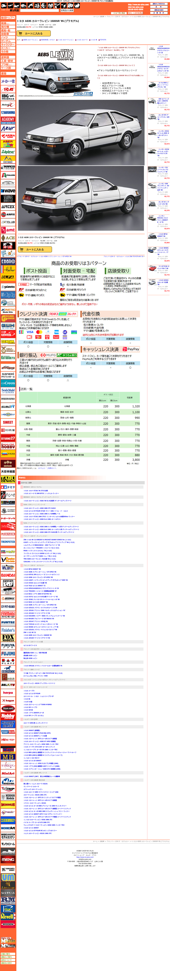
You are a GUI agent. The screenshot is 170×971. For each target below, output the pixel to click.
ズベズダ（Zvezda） (8, 453)
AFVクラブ (8, 222)
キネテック (8, 310)
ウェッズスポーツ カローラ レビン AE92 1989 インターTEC (44, 825)
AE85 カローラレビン (30, 40)
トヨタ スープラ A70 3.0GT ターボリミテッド (39, 747)
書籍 (77, 5)
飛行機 (10, 5)
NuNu (25, 504)
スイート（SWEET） (8, 422)
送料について (8, 960)
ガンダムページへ (8, 41)
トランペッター (8, 542)
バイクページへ (8, 37)
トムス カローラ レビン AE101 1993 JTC (38, 833)
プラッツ (8, 661)
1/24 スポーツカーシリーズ (38, 687)
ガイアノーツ (8, 287)
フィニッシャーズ (8, 630)
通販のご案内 (8, 957)
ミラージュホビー (8, 789)
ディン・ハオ (8, 495)
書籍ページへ (8, 73)
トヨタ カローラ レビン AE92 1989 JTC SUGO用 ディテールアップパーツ (49, 532)
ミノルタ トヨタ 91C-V (31, 758)
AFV (8, 23)
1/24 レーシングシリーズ (36, 504)
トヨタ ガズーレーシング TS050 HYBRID (38, 704)
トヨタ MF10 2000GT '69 (32, 569)
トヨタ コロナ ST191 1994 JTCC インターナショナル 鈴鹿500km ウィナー (49, 516)
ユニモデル (8, 869)
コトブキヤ (8, 357)
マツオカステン (8, 765)
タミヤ (26, 687)
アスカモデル (8, 136)
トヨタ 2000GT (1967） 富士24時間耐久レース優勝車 (42, 776)
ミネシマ (8, 781)
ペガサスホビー (8, 677)
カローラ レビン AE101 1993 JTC (35, 795)
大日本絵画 (8, 471)
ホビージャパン (8, 716)
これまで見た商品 (119, 13)
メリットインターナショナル (8, 812)
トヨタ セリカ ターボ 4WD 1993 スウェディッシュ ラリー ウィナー (47, 811)
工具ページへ (8, 60)
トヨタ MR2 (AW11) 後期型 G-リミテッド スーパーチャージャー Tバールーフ (50, 752)
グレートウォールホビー (8, 326)
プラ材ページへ (8, 64)
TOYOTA (103, 40)
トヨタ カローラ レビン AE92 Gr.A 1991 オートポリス (42, 519)
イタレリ (8, 175)
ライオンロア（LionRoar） (8, 885)
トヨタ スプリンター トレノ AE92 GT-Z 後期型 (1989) (42, 769)
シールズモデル (8, 391)
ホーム (95, 841)
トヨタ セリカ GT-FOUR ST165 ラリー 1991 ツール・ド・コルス (46, 511)
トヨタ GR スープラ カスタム (34, 715)
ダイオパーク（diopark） (8, 463)
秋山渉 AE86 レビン (30, 658)
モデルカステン (8, 836)
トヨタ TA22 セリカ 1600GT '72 (34, 586)
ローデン (8, 924)
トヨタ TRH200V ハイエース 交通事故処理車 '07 (40, 591)
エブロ (8, 261)
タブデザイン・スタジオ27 (8, 479)
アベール (8, 144)
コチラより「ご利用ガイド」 (47, 468)
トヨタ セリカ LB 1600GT (32, 761)
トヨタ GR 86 (28, 710)
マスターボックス (8, 757)
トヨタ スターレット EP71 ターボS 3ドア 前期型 (40, 800)
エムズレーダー (8, 940)
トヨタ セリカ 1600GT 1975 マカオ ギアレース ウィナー (43, 814)
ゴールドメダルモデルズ (8, 349)
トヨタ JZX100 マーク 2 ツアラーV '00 (37, 613)
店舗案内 (159, 13)
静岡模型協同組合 (8, 399)
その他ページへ (8, 51)
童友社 (8, 503)
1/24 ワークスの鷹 (36, 642)
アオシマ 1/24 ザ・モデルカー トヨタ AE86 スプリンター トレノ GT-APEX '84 (44, 256)
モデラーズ (8, 820)
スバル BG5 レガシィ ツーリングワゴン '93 (162, 85)
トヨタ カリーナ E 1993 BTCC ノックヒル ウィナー (41, 493)
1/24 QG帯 (34, 719)
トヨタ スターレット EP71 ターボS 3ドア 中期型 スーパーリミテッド (47, 817)
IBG (8, 97)
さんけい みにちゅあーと (8, 375)
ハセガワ (27, 719)
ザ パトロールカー (36, 662)
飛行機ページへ (8, 26)
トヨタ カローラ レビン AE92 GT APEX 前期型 (40, 741)
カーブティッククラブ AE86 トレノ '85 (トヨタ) (40, 556)
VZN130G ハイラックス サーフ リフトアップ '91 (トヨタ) (43, 562)
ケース (70, 5)
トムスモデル (8, 526)
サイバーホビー (8, 367)
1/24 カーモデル (36, 487)
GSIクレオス (8, 383)
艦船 (17, 5)
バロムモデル (8, 567)
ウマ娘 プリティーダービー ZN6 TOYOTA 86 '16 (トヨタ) (43, 673)
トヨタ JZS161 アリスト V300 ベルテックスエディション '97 (44, 610)
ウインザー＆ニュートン (8, 183)
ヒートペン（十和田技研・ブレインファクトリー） (8, 591)
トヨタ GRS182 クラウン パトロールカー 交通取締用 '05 (43, 666)
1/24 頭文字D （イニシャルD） (41, 649)
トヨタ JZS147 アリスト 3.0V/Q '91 (36, 621)
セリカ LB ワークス (30, 645)
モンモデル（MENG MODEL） (8, 859)
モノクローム (8, 844)
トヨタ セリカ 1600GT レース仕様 (35, 736)
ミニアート (8, 773)
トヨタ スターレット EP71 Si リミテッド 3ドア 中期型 (42, 797)
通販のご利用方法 (159, 4)
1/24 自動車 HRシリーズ (38, 773)
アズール (8, 128)
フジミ (8, 653)
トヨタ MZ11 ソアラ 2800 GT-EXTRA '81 (38, 594)
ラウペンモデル (8, 901)
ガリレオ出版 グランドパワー (8, 318)
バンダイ (8, 575)
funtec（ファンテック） (8, 622)
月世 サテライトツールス (8, 334)
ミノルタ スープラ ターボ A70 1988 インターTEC (40, 750)
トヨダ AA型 (28, 702)
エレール (8, 269)
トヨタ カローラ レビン (66, 40)
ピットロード (8, 606)
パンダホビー (8, 583)
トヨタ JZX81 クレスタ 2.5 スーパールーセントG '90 (42, 599)
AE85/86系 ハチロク (48, 40)
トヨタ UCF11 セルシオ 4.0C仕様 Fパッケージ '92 (41, 597)
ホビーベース (8, 724)
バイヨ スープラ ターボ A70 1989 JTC (37, 822)
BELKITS (8, 685)
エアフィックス (8, 214)
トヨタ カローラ (82, 40)
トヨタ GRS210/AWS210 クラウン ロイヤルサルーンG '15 (163, 68)
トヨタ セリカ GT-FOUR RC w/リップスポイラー (40, 831)
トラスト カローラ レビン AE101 (35, 803)
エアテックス (8, 206)
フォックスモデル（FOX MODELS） (8, 638)
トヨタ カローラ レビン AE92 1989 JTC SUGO (40, 508)
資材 (64, 5)
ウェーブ (8, 191)
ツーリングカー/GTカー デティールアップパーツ (48, 680)
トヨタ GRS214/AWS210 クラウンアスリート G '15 (41, 588)
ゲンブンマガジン (8, 342)
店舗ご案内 (8, 954)
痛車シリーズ (35, 669)
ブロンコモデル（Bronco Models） (8, 669)
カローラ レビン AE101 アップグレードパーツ (39, 683)
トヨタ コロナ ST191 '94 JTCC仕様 (36, 491)
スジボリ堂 (8, 430)
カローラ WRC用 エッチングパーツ (36, 723)
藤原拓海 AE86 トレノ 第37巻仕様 (35, 653)
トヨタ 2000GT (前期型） (32, 730)
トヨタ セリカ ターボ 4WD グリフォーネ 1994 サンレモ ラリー (45, 806)
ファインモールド (8, 614)
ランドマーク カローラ (31, 786)
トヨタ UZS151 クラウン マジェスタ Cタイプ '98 (40, 630)
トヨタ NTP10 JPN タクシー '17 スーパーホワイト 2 (41, 574)
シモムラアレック (8, 414)
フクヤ (8, 646)
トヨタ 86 (27, 699)
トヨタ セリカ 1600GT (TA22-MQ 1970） (38, 733)
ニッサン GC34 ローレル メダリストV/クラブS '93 (163, 152)
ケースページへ (8, 67)
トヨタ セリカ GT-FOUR (32, 693)
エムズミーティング (8, 945)
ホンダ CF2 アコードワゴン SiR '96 (163, 117)
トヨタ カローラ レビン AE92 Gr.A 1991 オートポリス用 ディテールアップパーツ (51, 529)
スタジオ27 (27, 680)
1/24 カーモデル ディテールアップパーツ (45, 497)
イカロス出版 (8, 167)
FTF (8, 246)
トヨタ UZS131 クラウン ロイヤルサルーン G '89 (40, 608)
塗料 (50, 5)
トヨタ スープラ (29, 691)
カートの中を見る (135, 13)
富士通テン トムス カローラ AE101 (36, 784)
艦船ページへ (8, 30)
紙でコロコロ (8, 295)
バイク (30, 5)
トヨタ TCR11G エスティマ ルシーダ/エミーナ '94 (41, 624)
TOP (10, 10)
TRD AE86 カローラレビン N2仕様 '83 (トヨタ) (40, 559)
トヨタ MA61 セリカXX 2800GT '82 (36, 602)
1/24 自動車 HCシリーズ (38, 727)
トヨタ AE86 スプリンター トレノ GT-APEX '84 (40, 605)
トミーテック (8, 518)
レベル (8, 916)
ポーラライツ (8, 708)
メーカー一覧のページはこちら (8, 81)
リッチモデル (8, 908)
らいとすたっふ (8, 893)
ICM (8, 89)
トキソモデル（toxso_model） (8, 510)
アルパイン (8, 152)
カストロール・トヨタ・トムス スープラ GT (39, 696)
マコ (8, 750)
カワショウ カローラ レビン (33, 789)
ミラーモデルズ (8, 797)
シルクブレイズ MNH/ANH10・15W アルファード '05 (42, 545)
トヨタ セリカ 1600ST (31, 828)
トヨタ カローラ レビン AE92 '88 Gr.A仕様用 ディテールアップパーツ (47, 501)
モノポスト (8, 851)
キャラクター (37, 5)
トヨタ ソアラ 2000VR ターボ (34, 713)
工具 (57, 5)
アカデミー (8, 120)
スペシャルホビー (8, 446)
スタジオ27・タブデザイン (8, 438)
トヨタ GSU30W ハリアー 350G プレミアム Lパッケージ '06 (44, 616)
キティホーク (8, 302)
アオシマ (21, 241)
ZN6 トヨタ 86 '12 (30, 632)
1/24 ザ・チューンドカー (38, 536)
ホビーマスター (8, 740)
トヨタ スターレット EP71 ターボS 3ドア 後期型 (40, 739)
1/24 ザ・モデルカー (31, 25)
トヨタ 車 (94, 40)
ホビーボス (8, 732)
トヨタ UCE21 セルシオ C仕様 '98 (35, 583)
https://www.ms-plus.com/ (85, 857)
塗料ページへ (8, 57)
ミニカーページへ (8, 48)
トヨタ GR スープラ (30, 707)
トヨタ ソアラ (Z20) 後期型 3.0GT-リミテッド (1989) (41, 766)
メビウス (8, 804)
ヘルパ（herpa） (8, 693)
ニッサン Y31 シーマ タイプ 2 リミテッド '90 (162, 170)
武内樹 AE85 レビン (30, 655)
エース (8, 238)
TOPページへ (8, 17)
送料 (159, 7)
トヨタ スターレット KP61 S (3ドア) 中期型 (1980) (41, 763)
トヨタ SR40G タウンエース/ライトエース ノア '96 (41, 627)
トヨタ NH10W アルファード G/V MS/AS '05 (39, 619)
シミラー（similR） (8, 406)
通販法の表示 (8, 963)
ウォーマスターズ (8, 199)
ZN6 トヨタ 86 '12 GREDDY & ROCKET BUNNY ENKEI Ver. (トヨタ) (47, 540)
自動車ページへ (8, 33)
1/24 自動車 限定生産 (37, 780)
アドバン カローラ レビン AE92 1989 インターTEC (41, 744)
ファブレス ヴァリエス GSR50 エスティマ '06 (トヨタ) (42, 553)
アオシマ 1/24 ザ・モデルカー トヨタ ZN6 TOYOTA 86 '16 (123, 256)
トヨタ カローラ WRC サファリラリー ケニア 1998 (41, 792)
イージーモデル (8, 159)
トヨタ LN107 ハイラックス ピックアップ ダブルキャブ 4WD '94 (46, 580)
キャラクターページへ (8, 44)
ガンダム (44, 5)
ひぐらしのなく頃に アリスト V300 (36, 676)
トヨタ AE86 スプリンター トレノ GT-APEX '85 (40, 572)
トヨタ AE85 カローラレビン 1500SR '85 (38, 635)
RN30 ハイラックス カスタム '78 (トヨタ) (38, 551)
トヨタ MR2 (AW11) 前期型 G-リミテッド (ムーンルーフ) (43, 755)
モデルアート (8, 828)
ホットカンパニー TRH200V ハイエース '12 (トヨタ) (41, 548)
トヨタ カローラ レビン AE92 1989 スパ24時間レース (42, 514)
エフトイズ (8, 253)
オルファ (8, 277)
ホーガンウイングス (8, 700)
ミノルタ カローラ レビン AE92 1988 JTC (38, 820)
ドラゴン (8, 534)
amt (8, 230)
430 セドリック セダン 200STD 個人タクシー (163, 101)
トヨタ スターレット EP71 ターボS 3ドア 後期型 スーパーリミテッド (47, 809)
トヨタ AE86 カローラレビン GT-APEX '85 (38, 577)
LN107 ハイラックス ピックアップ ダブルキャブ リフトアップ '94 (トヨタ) (49, 542)
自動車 (102, 841)
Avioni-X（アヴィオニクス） (8, 105)
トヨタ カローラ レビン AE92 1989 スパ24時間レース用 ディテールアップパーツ (51, 527)
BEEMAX (27, 487)
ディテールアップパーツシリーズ (39, 523)
